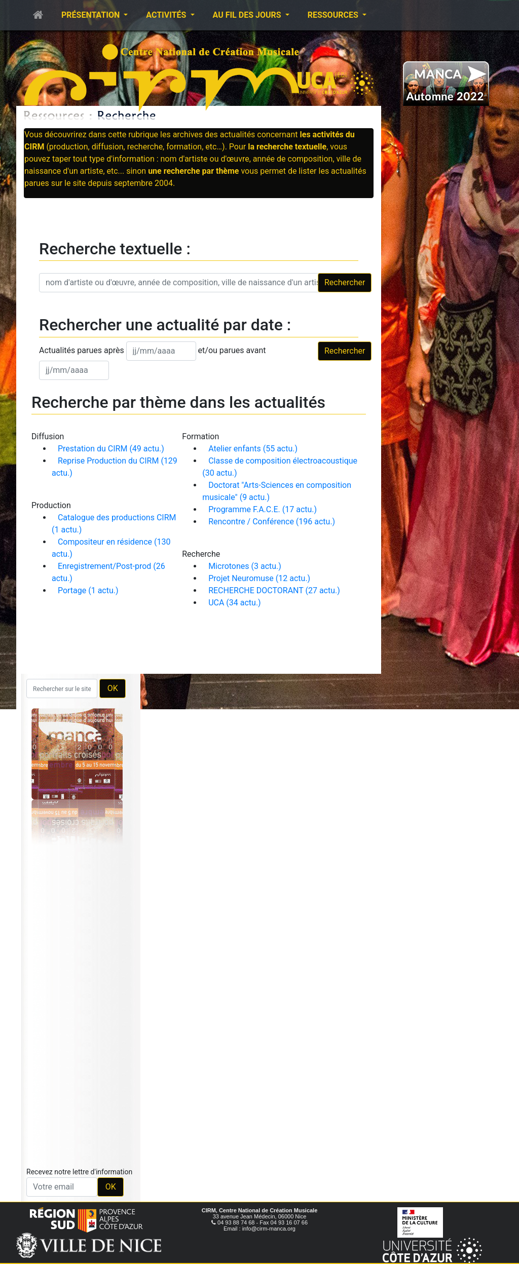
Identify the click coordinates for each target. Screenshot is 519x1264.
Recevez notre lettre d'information (79, 1172)
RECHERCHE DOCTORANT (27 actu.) (274, 590)
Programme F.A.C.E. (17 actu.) (262, 509)
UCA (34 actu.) (234, 602)
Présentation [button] (91, 15)
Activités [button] (167, 15)
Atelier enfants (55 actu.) (253, 448)
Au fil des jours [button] (248, 15)
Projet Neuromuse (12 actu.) (259, 578)
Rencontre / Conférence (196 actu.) (271, 521)
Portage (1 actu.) (88, 590)
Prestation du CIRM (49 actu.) (111, 448)
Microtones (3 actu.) (244, 566)
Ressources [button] (334, 15)
